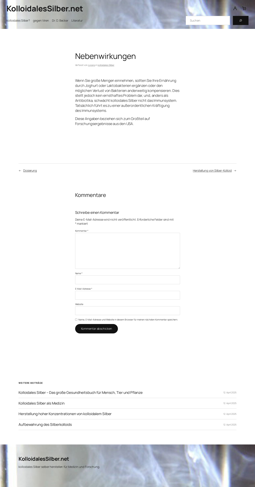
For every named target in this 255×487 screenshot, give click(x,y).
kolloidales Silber (106, 65)
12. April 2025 (229, 392)
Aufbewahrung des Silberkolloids (45, 425)
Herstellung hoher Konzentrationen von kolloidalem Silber (65, 414)
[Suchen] (240, 20)
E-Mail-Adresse (83, 288)
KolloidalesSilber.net (45, 8)
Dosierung (30, 170)
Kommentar (81, 230)
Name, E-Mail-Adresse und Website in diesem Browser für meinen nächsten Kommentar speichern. (128, 319)
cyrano (91, 65)
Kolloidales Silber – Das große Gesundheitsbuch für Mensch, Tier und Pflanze (81, 393)
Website (79, 304)
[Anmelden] (235, 8)
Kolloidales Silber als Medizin (42, 403)
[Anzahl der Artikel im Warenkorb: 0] (244, 8)
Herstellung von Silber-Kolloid (212, 170)
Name (78, 273)
